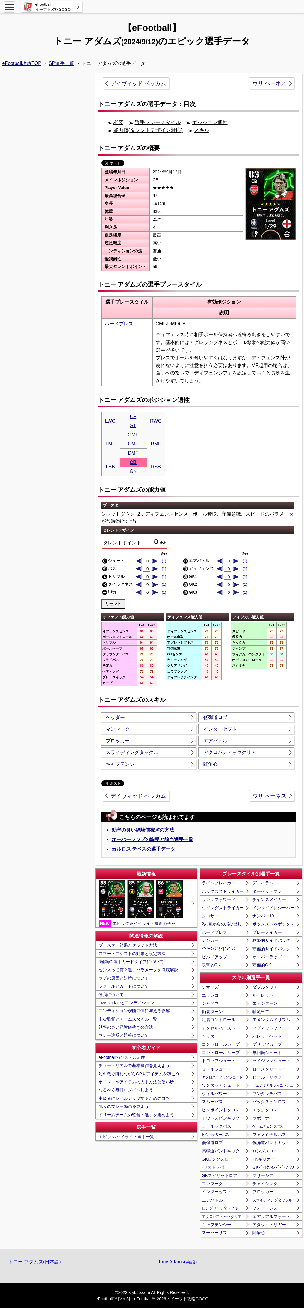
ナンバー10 (263, 915)
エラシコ (210, 995)
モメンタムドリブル (271, 1019)
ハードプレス (119, 323)
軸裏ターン (212, 1011)
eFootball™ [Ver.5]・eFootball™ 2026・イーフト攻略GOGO (152, 1298)
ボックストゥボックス (273, 924)
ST (133, 425)
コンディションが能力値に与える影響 (134, 1010)
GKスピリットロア (219, 1175)
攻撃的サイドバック (271, 940)
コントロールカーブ (221, 1044)
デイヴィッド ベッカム (138, 83)
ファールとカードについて (124, 986)
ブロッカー (118, 740)
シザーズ (210, 987)
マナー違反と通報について (124, 1035)
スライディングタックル (132, 752)
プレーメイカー (267, 932)
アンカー (210, 940)
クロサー (210, 915)
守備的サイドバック (271, 948)
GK (133, 471)
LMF (110, 443)
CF (133, 416)
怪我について (111, 994)
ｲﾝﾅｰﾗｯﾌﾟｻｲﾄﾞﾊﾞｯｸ (218, 948)
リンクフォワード (218, 899)
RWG (156, 421)
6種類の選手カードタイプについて (131, 961)
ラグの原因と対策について (124, 978)
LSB (110, 466)
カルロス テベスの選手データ (143, 849)
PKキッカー (263, 1159)
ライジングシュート (271, 1060)
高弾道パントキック (221, 1151)
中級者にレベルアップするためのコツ (134, 1098)
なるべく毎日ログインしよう (126, 1090)
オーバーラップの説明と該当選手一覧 (152, 839)
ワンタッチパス (267, 1093)
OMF (133, 434)
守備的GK (261, 965)
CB (133, 462)
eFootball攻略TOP (21, 63)
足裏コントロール (218, 1019)
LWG (110, 421)
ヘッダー (115, 717)
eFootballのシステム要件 (122, 1057)
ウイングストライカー (223, 907)
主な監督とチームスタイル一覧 (128, 1019)
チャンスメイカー (269, 899)
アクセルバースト (218, 1028)
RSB (156, 466)
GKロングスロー (217, 1159)
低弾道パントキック (271, 1142)
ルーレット (262, 995)
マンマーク (118, 729)
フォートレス (265, 1208)
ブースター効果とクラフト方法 (128, 945)
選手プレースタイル (158, 122)
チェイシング (265, 1183)
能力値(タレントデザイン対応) (148, 130)
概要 (118, 122)
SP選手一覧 (61, 63)
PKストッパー (215, 1167)
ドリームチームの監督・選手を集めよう (136, 1114)
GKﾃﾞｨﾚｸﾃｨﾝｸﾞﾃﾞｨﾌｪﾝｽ (273, 1167)
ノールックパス (216, 1126)
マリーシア (262, 1175)
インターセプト (220, 729)
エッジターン (265, 1003)
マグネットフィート (271, 1028)
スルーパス (212, 1101)
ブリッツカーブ (267, 1044)
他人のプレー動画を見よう (124, 1106)
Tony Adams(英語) (177, 1261)
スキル (201, 130)
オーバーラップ (267, 956)
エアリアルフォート (271, 1216)
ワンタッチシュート (221, 1085)
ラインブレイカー (218, 883)
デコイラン (262, 883)
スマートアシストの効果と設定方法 (132, 953)
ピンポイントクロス (221, 1110)
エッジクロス (265, 1110)
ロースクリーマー (269, 1069)
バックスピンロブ (269, 1101)
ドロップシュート (218, 1060)
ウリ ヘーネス (269, 83)
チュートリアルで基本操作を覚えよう (134, 1065)
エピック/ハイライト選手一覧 (126, 1136)
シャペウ (210, 1003)
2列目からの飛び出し (222, 924)
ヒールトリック (267, 1077)
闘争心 (210, 764)
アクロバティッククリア (229, 752)
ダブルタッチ (265, 987)
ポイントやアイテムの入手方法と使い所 (136, 1081)
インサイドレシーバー (273, 907)
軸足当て (260, 1011)
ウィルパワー (214, 1093)
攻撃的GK (211, 965)
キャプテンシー (122, 764)
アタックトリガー (269, 1224)
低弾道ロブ (215, 717)
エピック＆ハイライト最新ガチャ (141, 903)
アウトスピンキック (221, 1118)
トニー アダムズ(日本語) (34, 1261)
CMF (133, 443)
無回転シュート (267, 1052)
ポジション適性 (210, 122)
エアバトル (215, 740)
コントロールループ (221, 1052)
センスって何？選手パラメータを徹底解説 (138, 969)
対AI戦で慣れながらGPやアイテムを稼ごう (139, 1073)
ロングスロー (265, 1151)
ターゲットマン (267, 891)
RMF (156, 443)
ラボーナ (260, 1118)
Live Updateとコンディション (127, 1002)
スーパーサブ (214, 1232)
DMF (133, 453)
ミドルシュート (216, 1069)
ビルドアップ (214, 956)
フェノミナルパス (269, 1134)
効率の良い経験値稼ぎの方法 (143, 829)
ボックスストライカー (223, 891)
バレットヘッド (267, 1036)
